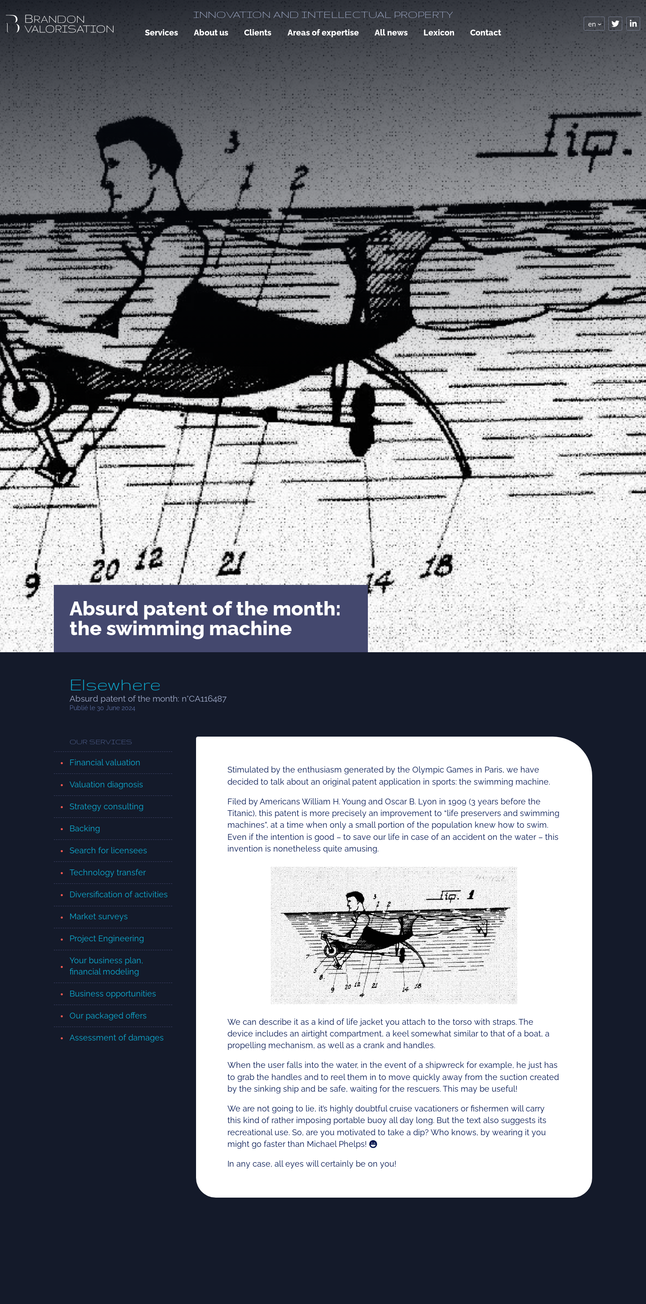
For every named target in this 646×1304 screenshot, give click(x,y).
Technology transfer (108, 872)
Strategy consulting (107, 806)
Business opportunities (113, 993)
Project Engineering (107, 938)
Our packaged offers (108, 1015)
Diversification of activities (119, 894)
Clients (257, 32)
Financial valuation (105, 762)
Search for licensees (108, 850)
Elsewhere (115, 685)
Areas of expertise (323, 32)
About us (211, 32)
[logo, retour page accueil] (59, 24)
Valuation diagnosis (106, 784)
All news (391, 32)
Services (161, 32)
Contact (485, 32)
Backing (85, 828)
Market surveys (99, 916)
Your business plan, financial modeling (106, 966)
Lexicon (438, 32)
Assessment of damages (117, 1037)
